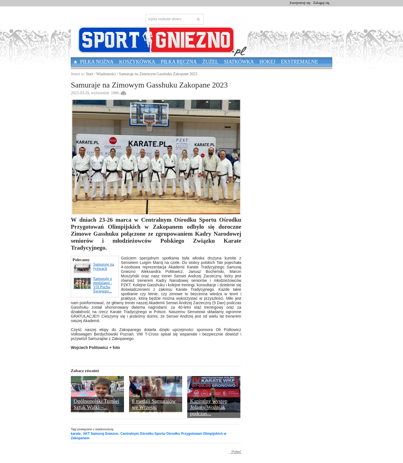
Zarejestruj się (300, 3)
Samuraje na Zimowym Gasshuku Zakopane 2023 (158, 74)
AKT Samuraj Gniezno (100, 434)
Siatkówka (239, 62)
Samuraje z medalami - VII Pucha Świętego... (92, 285)
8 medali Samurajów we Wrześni (154, 404)
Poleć (235, 452)
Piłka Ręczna (179, 62)
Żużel (210, 62)
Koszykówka (137, 62)
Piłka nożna (97, 62)
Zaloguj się (321, 3)
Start (89, 74)
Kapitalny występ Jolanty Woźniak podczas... (209, 407)
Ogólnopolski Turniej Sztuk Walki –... (96, 404)
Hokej (267, 62)
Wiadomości (106, 74)
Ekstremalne (299, 62)
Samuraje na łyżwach (93, 268)
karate (76, 434)
